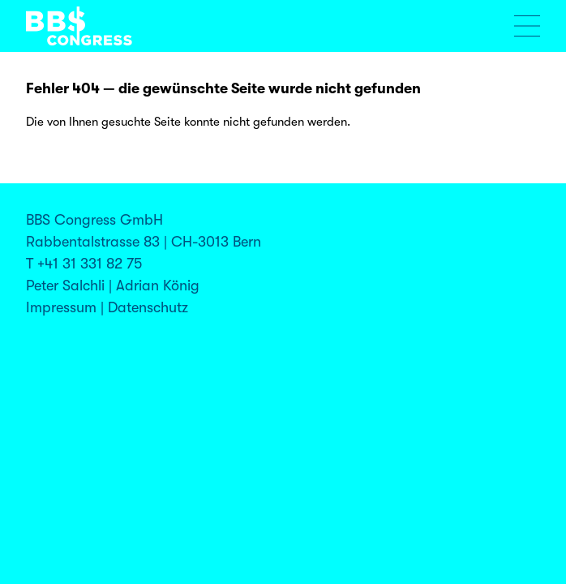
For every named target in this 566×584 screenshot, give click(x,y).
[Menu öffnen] (527, 26)
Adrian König (157, 285)
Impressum (61, 307)
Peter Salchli (65, 285)
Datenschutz (148, 307)
